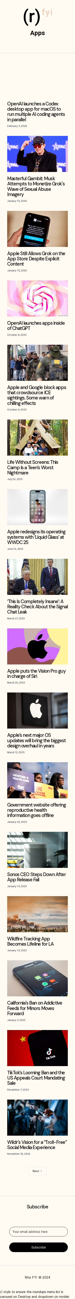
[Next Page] (37, 1171)
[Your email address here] (38, 1231)
